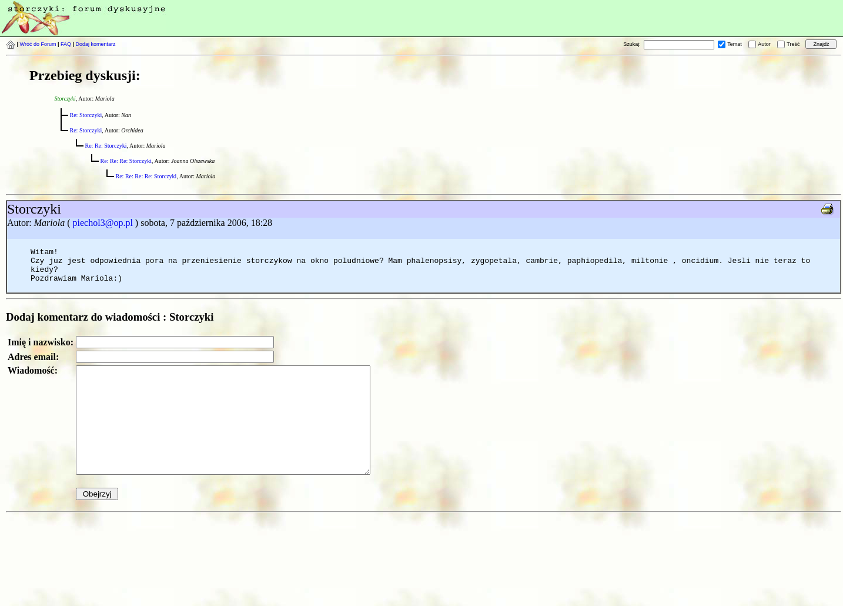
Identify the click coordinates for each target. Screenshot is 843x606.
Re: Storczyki (86, 115)
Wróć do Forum (38, 44)
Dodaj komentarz (96, 44)
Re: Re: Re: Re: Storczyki (146, 176)
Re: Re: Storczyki (106, 145)
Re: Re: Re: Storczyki (126, 161)
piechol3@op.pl (103, 223)
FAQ (66, 44)
